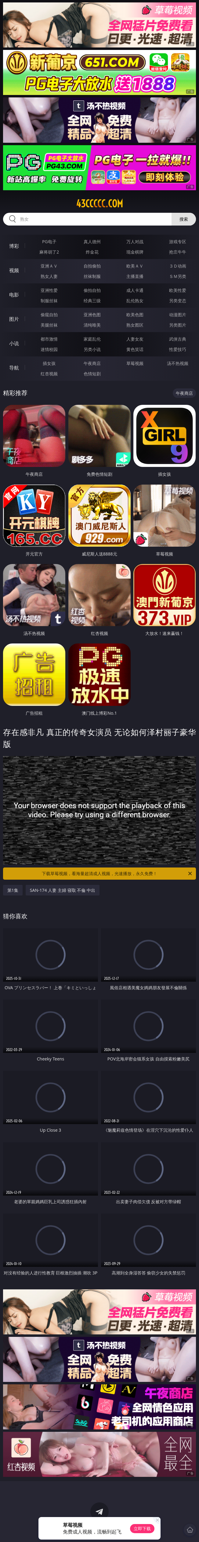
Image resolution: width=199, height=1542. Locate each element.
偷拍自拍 (92, 290)
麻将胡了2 (49, 252)
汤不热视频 (177, 363)
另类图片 (177, 325)
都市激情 (49, 339)
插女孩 (49, 363)
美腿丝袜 (49, 325)
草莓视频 (134, 363)
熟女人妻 (49, 276)
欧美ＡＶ (134, 266)
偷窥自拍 (49, 314)
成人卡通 (134, 290)
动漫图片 (177, 314)
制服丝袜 (49, 300)
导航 (14, 367)
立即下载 (142, 1528)
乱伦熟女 (134, 300)
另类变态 (177, 300)
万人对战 (134, 241)
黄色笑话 (134, 349)
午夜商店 (92, 363)
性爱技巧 (177, 349)
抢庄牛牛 (177, 252)
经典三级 (92, 300)
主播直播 (134, 276)
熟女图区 (134, 325)
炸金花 (92, 252)
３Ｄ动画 (177, 266)
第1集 (12, 890)
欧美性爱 (177, 290)
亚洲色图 (92, 314)
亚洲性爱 (49, 290)
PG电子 (49, 241)
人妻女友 (134, 339)
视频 (14, 270)
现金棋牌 (134, 252)
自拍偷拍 (92, 266)
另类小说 (92, 349)
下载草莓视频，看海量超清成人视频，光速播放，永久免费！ (117, 873)
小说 (14, 343)
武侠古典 (177, 339)
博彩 (14, 246)
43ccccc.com (99, 204)
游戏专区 (177, 241)
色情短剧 (92, 374)
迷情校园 (49, 349)
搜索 (183, 219)
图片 (14, 319)
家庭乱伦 (92, 339)
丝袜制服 (92, 276)
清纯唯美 (92, 325)
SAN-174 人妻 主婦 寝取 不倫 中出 (62, 890)
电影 (14, 294)
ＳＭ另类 (177, 276)
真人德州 (92, 241)
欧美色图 (134, 314)
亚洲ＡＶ (49, 266)
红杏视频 (49, 374)
